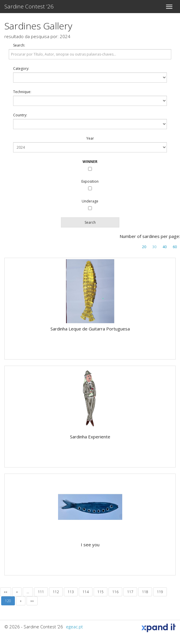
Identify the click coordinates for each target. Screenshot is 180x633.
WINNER (90, 161)
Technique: (22, 91)
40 (164, 246)
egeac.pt (74, 627)
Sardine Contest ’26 (29, 6)
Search (90, 222)
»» (32, 600)
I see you (90, 544)
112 (56, 591)
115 (100, 591)
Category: (21, 68)
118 (145, 591)
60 (175, 246)
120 (8, 600)
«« (5, 591)
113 (71, 591)
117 (130, 591)
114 (86, 591)
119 (160, 591)
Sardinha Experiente (90, 437)
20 (144, 246)
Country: (20, 115)
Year (90, 138)
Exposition (90, 181)
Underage (90, 201)
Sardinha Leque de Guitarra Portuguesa (90, 329)
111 (41, 591)
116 (115, 591)
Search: (19, 45)
